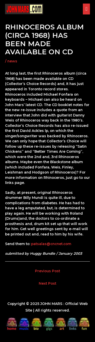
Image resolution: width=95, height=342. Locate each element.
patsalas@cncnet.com (51, 244)
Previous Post (47, 271)
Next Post (47, 283)
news (12, 61)
